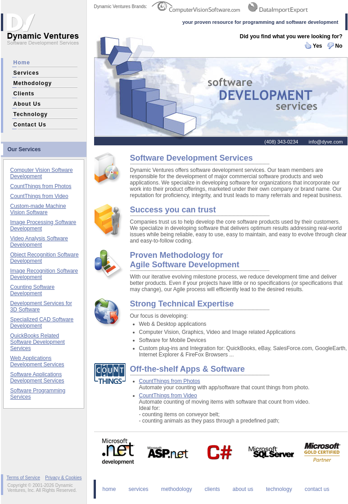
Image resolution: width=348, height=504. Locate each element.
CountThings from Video (39, 196)
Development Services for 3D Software (41, 306)
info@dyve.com (326, 141)
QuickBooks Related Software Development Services (37, 342)
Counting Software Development (32, 290)
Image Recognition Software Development (44, 274)
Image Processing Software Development (43, 225)
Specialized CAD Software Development (42, 322)
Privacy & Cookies (63, 477)
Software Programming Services (38, 393)
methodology (33, 83)
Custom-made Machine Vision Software (38, 209)
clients (24, 93)
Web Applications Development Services (37, 361)
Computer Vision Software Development (41, 173)
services (26, 73)
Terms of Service (23, 477)
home (22, 62)
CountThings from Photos (41, 186)
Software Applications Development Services (37, 377)
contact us (30, 125)
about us (27, 104)
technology (31, 114)
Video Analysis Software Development (39, 241)
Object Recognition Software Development (44, 258)
